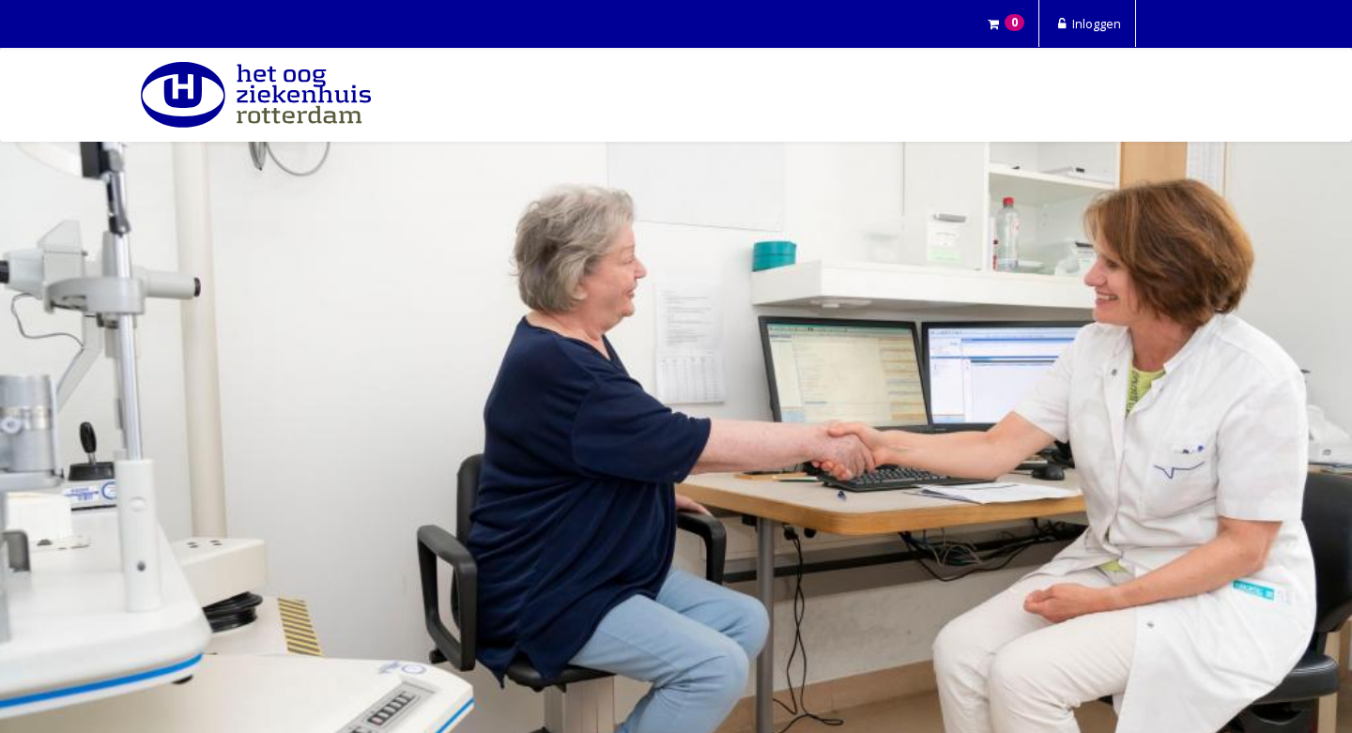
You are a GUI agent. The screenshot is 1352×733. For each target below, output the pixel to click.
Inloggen (1087, 23)
